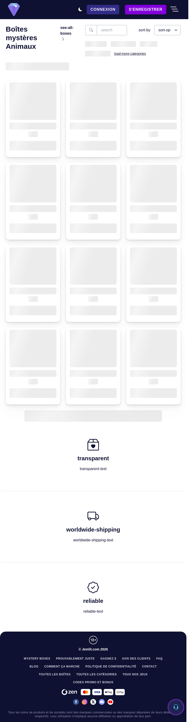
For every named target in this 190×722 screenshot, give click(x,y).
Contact (149, 666)
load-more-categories (130, 54)
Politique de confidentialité (110, 666)
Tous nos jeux (135, 674)
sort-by (144, 30)
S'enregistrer (145, 9)
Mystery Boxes (37, 658)
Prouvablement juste (75, 658)
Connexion (103, 9)
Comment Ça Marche (62, 666)
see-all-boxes (66, 33)
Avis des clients (136, 658)
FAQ (159, 658)
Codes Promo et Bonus (93, 682)
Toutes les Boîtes (55, 674)
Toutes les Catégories (96, 674)
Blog (34, 666)
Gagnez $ (108, 658)
